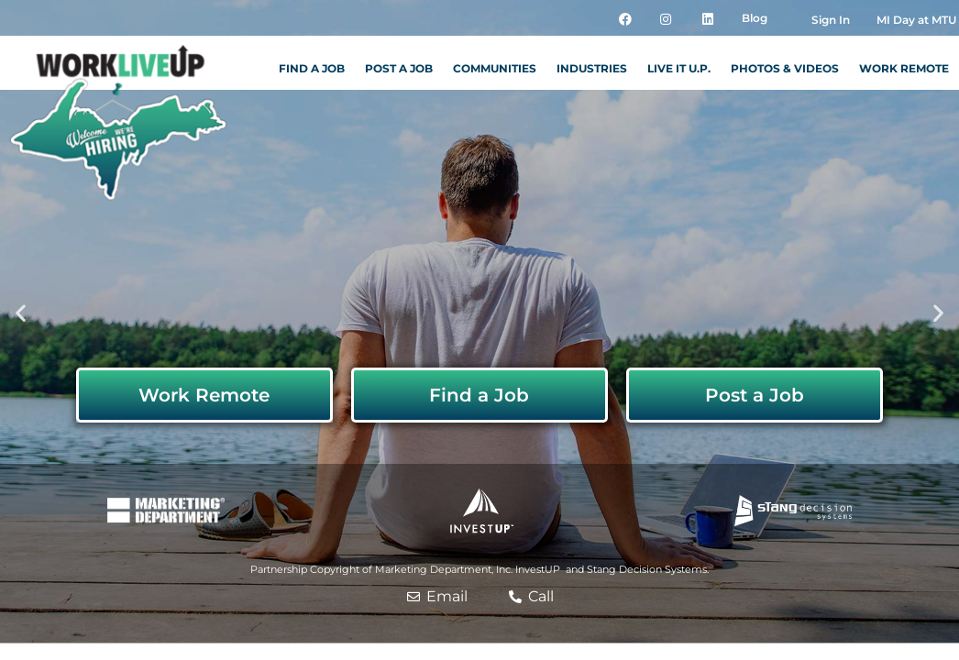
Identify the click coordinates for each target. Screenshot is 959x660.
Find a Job (312, 68)
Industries (592, 68)
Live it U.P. (679, 68)
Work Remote (904, 68)
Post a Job (399, 68)
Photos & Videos (785, 68)
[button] (20, 312)
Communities (494, 68)
